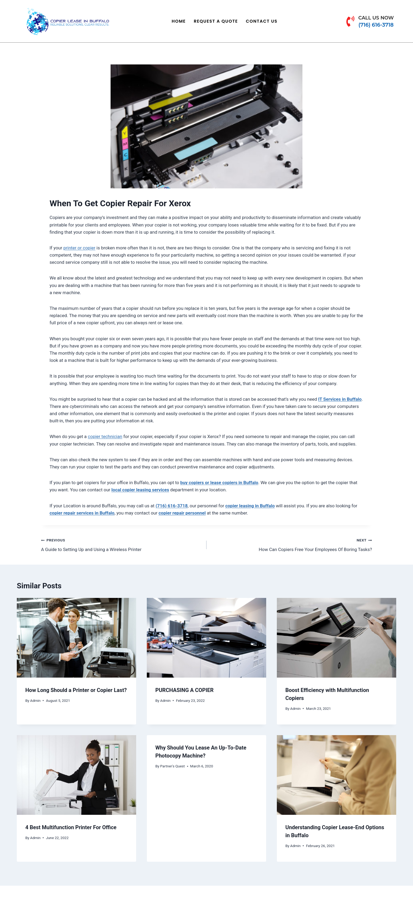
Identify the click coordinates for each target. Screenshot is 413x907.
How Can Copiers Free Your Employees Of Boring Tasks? (291, 544)
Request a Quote (216, 21)
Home (179, 21)
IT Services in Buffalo (340, 399)
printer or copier (79, 247)
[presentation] (76, 638)
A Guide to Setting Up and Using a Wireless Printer (121, 544)
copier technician (105, 436)
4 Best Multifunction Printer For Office (70, 827)
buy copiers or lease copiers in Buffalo (219, 482)
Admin (35, 700)
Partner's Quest (172, 766)
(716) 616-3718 (172, 505)
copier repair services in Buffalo (82, 513)
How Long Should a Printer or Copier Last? (76, 690)
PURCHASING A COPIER (184, 690)
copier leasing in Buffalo (250, 505)
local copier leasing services (140, 489)
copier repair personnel (182, 513)
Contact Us (262, 21)
